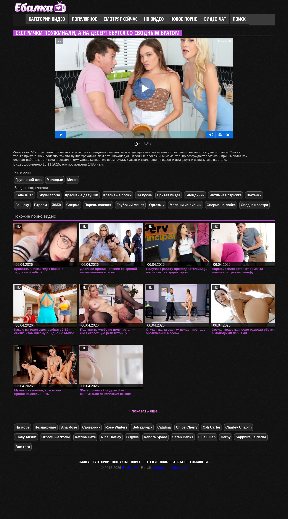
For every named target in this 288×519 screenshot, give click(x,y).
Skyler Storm (49, 195)
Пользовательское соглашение (184, 462)
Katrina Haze (85, 437)
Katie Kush (25, 195)
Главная (19, 19)
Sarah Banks (182, 437)
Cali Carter (211, 427)
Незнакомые (45, 427)
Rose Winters (116, 427)
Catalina (164, 427)
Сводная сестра (254, 205)
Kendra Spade (155, 437)
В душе (132, 437)
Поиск (239, 19)
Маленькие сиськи (185, 205)
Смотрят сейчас (120, 19)
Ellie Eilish (207, 437)
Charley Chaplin (238, 427)
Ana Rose (69, 427)
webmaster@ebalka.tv (170, 468)
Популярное (84, 19)
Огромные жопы (55, 437)
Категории (101, 462)
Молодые (55, 180)
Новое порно (184, 19)
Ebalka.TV (130, 468)
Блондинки (194, 195)
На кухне (144, 195)
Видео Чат (215, 19)
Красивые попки (117, 195)
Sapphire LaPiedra (251, 437)
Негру (226, 437)
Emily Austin (26, 437)
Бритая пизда (168, 195)
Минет (72, 180)
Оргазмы (156, 205)
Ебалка (84, 462)
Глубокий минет (130, 205)
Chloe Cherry (187, 427)
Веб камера (142, 427)
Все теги (23, 447)
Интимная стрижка (226, 195)
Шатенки (254, 195)
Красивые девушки (81, 195)
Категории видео (47, 19)
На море (23, 427)
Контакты (120, 462)
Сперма (72, 205)
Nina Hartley (111, 437)
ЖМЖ (56, 205)
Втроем (40, 205)
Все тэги (150, 462)
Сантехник (91, 427)
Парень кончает (97, 205)
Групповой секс (29, 180)
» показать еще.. (144, 411)
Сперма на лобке (221, 205)
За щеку (22, 205)
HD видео (154, 19)
